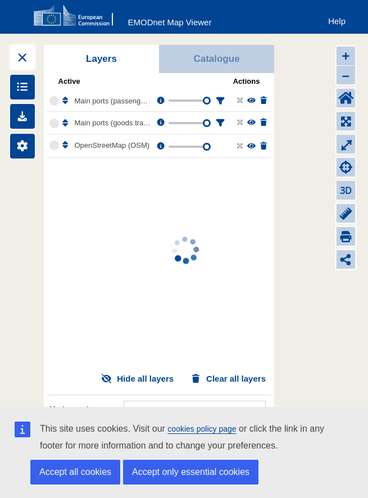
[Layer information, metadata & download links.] (160, 101)
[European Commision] (76, 15)
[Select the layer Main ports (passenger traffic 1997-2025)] (54, 101)
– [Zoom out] (345, 75)
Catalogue (216, 58)
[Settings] (22, 146)
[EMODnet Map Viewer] (170, 20)
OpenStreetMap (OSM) (112, 145)
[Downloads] (22, 116)
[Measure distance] (346, 213)
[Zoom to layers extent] (346, 121)
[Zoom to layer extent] (239, 101)
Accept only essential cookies (190, 472)
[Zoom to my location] (346, 167)
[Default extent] (346, 98)
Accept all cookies (75, 472)
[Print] (346, 236)
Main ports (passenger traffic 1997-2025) (113, 101)
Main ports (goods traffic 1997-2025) (113, 123)
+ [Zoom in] (345, 56)
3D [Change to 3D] (346, 190)
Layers (101, 58)
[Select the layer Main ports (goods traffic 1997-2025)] (54, 123)
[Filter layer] (219, 101)
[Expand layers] (22, 57)
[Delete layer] (263, 101)
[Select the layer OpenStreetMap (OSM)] (54, 145)
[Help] (337, 18)
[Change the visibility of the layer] (251, 101)
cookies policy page (201, 428)
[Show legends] (22, 87)
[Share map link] (346, 259)
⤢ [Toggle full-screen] (346, 144)
